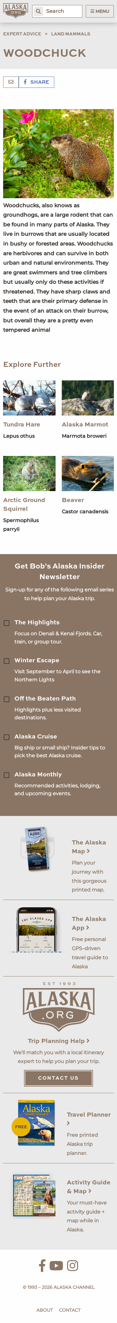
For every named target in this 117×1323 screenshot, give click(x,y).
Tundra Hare (21, 425)
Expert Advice (22, 34)
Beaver (73, 500)
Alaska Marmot (85, 425)
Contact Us (58, 1078)
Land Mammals (70, 34)
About (45, 1310)
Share (36, 82)
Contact (69, 1310)
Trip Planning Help (59, 1041)
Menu (99, 11)
